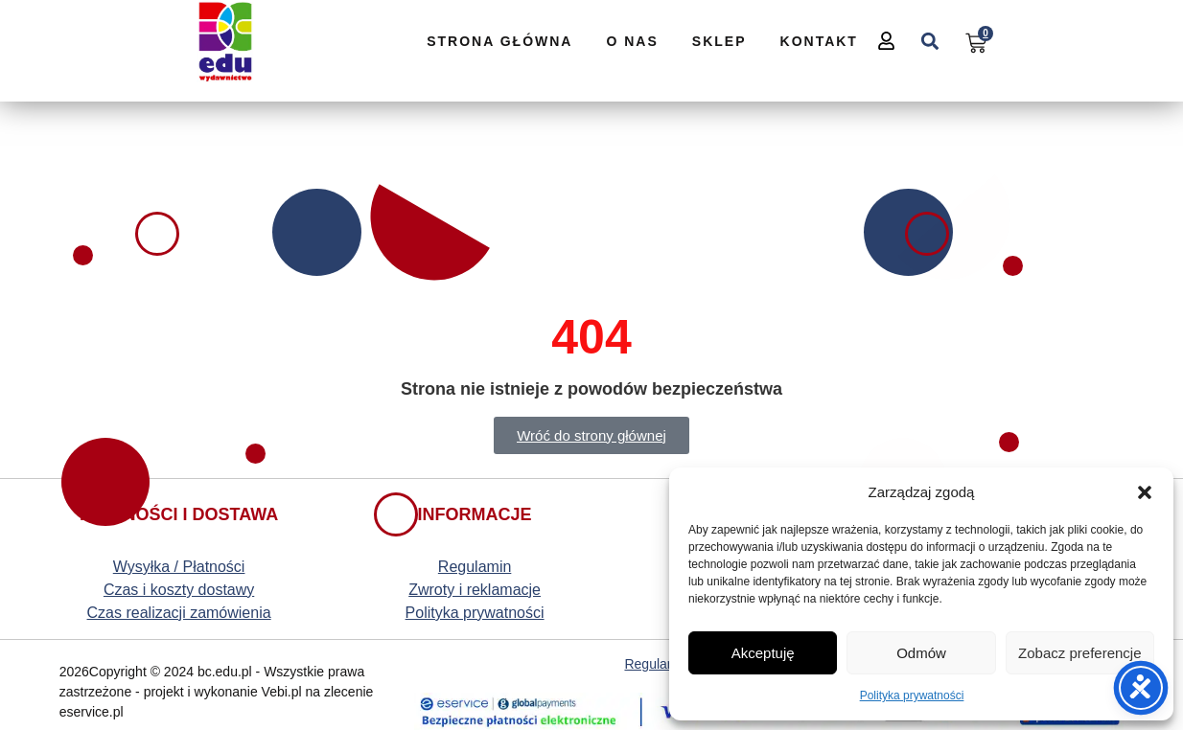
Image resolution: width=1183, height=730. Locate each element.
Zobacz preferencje (1079, 653)
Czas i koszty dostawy (179, 590)
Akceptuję (763, 653)
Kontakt (819, 41)
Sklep (719, 41)
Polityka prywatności (912, 695)
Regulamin (474, 567)
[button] (1144, 492)
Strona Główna (499, 41)
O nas (632, 41)
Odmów (921, 653)
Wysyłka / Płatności (179, 567)
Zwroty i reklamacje (474, 590)
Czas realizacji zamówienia (179, 613)
